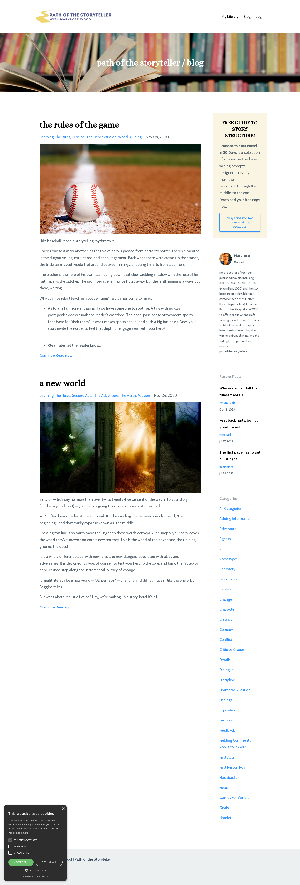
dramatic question (234, 690)
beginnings (226, 466)
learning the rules (55, 137)
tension (78, 137)
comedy (226, 629)
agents (225, 539)
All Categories (230, 508)
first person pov (232, 767)
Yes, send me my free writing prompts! (240, 222)
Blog (247, 16)
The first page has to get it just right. (239, 455)
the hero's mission (101, 137)
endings (225, 700)
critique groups (232, 649)
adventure (227, 529)
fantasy (225, 720)
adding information (235, 518)
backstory (227, 569)
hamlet (225, 817)
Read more (22, 832)
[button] (35, 870)
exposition (227, 710)
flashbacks (228, 777)
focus (224, 787)
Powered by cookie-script (35, 876)
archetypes (228, 559)
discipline (227, 680)
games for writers (234, 797)
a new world (62, 383)
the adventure (106, 395)
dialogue (226, 670)
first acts (227, 757)
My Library (230, 16)
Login (260, 16)
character (227, 609)
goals (224, 807)
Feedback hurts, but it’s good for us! (238, 423)
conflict (225, 639)
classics (225, 619)
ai (220, 549)
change (225, 599)
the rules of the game (79, 125)
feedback (225, 434)
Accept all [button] (21, 862)
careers (225, 589)
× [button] (63, 808)
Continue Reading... (56, 355)
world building (130, 137)
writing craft (227, 402)
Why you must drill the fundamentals (238, 391)
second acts (82, 395)
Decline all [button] (49, 862)
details (225, 660)
